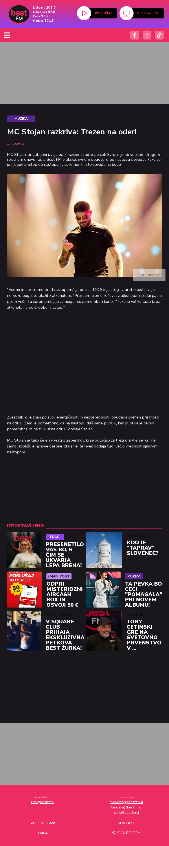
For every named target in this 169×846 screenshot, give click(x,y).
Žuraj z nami (59, 615)
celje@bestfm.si (126, 812)
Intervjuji (137, 615)
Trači (54, 536)
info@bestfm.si (42, 802)
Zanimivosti (59, 576)
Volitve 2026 (42, 823)
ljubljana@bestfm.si (126, 807)
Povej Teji (137, 536)
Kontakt (126, 823)
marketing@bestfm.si (126, 802)
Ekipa (43, 833)
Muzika (134, 576)
